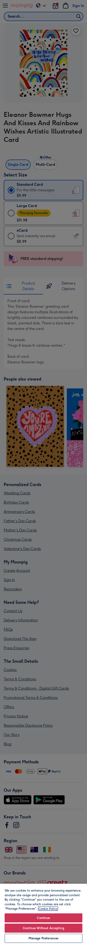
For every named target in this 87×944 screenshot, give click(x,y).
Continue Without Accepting (43, 928)
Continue (43, 918)
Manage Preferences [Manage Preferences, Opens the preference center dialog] (43, 938)
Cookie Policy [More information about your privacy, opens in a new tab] (48, 908)
